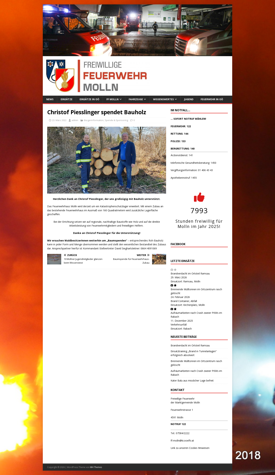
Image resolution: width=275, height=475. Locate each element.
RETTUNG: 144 (179, 133)
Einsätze (66, 99)
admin (75, 120)
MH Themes (96, 467)
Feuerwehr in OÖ (212, 99)
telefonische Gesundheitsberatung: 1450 (193, 162)
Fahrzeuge (136, 99)
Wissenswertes (163, 99)
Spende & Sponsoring (116, 120)
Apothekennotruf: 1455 (184, 177)
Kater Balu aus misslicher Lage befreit (192, 380)
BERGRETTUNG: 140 (182, 148)
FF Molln (112, 99)
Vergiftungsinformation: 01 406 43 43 (192, 170)
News (49, 99)
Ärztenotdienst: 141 (182, 155)
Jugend (188, 99)
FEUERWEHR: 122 (181, 126)
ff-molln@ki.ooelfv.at (182, 440)
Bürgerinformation (94, 120)
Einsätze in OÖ (89, 99)
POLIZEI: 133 (178, 141)
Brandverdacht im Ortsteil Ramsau (190, 273)
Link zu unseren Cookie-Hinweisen (190, 448)
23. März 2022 (59, 120)
